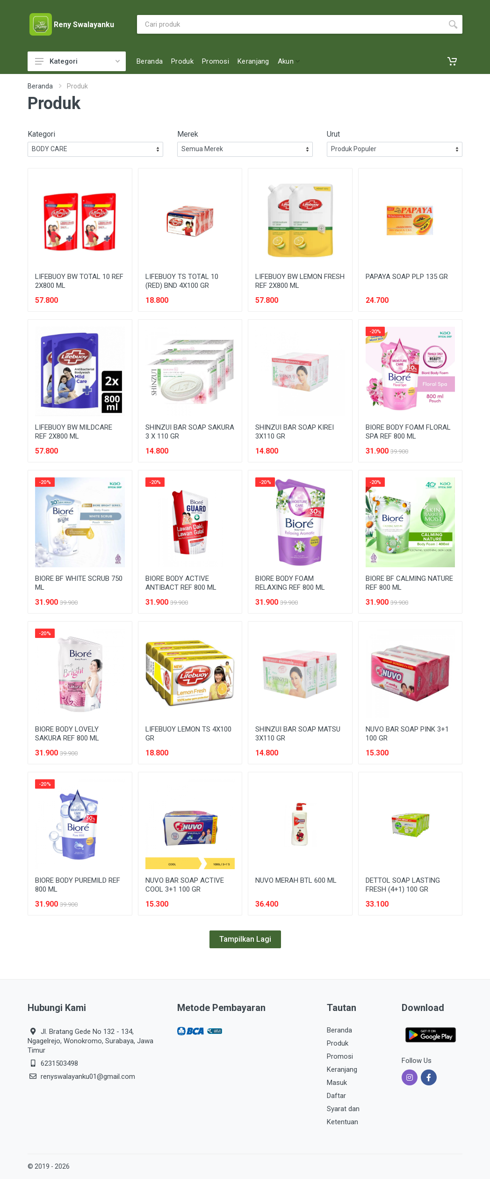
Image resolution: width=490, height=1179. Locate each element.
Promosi (340, 1056)
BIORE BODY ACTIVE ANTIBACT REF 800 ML (180, 583)
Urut (333, 134)
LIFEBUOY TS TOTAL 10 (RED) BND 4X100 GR (181, 281)
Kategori (77, 61)
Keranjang (342, 1069)
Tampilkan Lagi (245, 939)
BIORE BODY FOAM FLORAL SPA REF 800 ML (408, 431)
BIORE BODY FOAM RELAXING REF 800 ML (290, 583)
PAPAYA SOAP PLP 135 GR (407, 276)
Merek (187, 134)
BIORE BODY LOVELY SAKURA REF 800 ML (67, 733)
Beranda (40, 86)
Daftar (336, 1095)
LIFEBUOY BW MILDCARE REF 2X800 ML (73, 431)
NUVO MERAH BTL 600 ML (296, 880)
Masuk (337, 1082)
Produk (337, 1043)
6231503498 (59, 1063)
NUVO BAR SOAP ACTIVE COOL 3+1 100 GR (184, 884)
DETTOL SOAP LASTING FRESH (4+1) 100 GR (403, 884)
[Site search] (290, 24)
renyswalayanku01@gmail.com (88, 1076)
